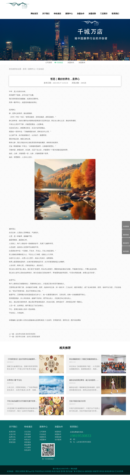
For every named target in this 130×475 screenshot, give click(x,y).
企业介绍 (12, 435)
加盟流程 (58, 437)
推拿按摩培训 (110, 471)
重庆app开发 (30, 471)
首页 (24, 79)
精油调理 (27, 445)
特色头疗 (27, 440)
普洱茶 (63, 471)
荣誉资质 (12, 443)
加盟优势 (92, 14)
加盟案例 (82, 62)
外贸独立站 (80, 471)
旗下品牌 (12, 440)
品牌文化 (12, 437)
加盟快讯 (71, 62)
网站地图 (74, 469)
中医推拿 (27, 435)
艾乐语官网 (119, 471)
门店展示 (103, 14)
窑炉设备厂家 (71, 471)
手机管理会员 (40, 471)
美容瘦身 (27, 443)
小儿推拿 (27, 448)
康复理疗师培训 (98, 471)
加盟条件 (58, 435)
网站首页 (34, 14)
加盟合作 (80, 14)
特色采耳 (27, 451)
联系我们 (115, 14)
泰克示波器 (56, 471)
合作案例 (58, 440)
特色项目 (57, 14)
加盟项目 (58, 432)
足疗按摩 (27, 437)
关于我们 (46, 14)
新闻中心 (69, 14)
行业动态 (59, 62)
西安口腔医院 (20, 471)
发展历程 (12, 432)
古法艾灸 (27, 432)
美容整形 (48, 471)
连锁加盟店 (88, 471)
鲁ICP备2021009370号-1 (61, 469)
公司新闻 (48, 62)
